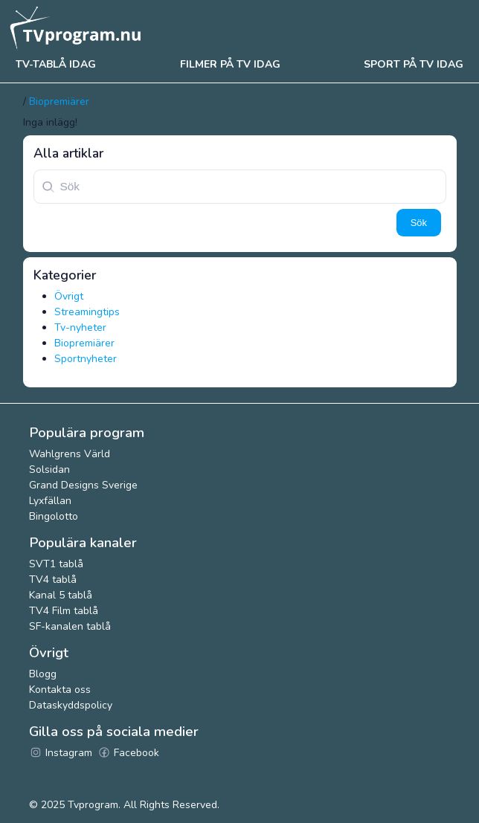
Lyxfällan (50, 501)
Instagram (60, 753)
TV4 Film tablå (63, 611)
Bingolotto (53, 516)
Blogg (43, 674)
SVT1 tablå (56, 564)
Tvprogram (93, 805)
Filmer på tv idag (230, 64)
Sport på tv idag (413, 64)
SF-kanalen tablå (70, 626)
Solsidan (49, 469)
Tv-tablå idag (56, 64)
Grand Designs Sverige (83, 485)
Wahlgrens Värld (69, 454)
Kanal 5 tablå (60, 595)
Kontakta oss (60, 689)
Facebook (128, 753)
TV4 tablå (53, 579)
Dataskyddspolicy (70, 705)
